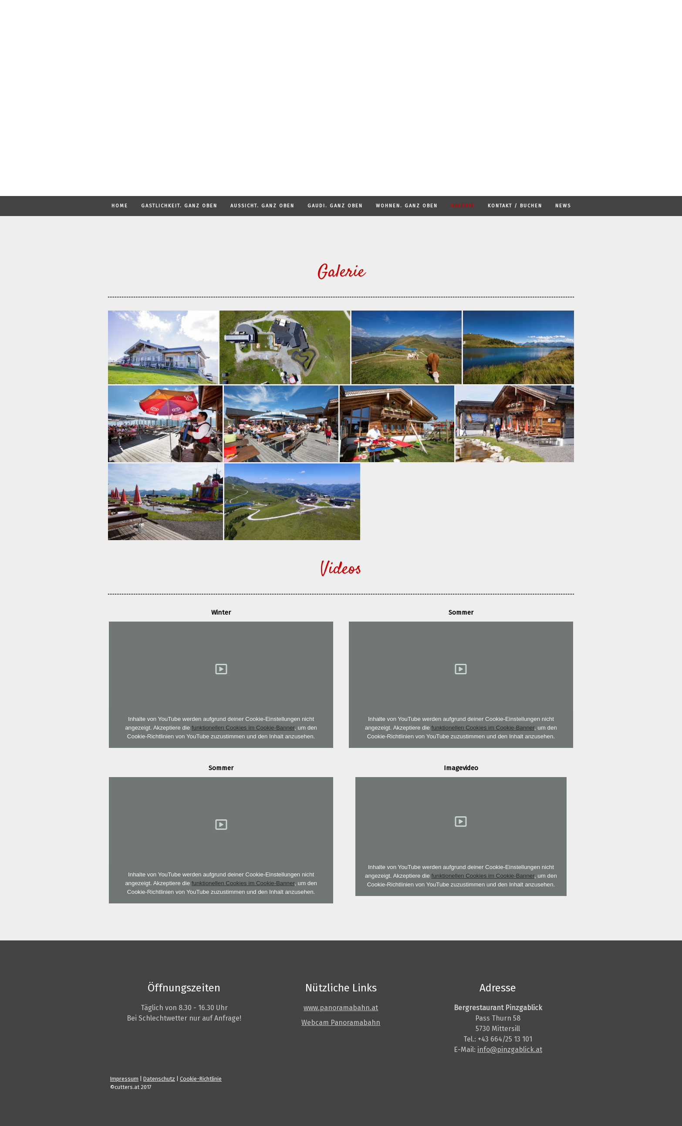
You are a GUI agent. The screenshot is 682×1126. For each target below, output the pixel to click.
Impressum (124, 1078)
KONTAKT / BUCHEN (515, 206)
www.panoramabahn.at (341, 1008)
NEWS (563, 206)
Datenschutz (159, 1078)
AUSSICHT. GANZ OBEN (262, 206)
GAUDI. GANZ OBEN (335, 206)
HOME (119, 206)
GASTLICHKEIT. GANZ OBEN (179, 206)
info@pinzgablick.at (509, 1049)
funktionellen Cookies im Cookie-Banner (243, 727)
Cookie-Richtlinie (201, 1078)
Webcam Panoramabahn (340, 1022)
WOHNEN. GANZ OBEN (407, 206)
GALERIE (463, 206)
